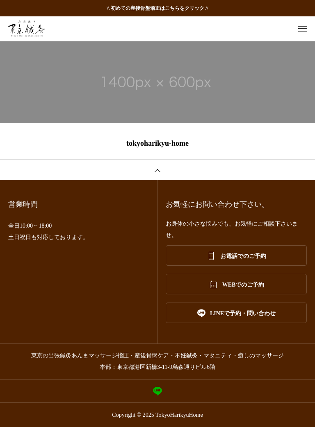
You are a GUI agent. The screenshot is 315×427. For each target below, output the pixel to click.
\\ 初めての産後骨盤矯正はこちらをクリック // (157, 8)
